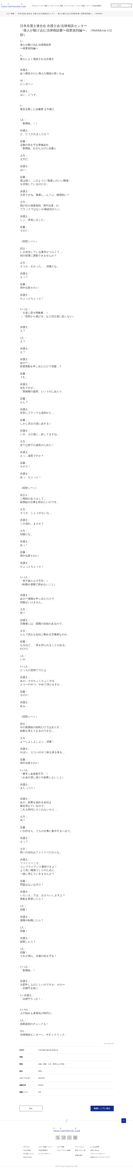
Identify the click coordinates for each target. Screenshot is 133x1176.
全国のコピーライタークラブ (100, 1156)
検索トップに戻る (102, 1108)
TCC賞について (28, 1153)
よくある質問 (94, 1146)
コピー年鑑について (83, 5)
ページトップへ (123, 1120)
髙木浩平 (41, 1077)
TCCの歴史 (27, 1149)
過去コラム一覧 (80, 1149)
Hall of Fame (27, 1156)
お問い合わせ (94, 1149)
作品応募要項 (96, 5)
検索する (130, 5)
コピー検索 (43, 5)
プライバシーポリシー (97, 1153)
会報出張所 (79, 1154)
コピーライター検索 (56, 5)
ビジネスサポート (45, 1153)
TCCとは (35, 5)
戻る (31, 1108)
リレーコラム (70, 5)
